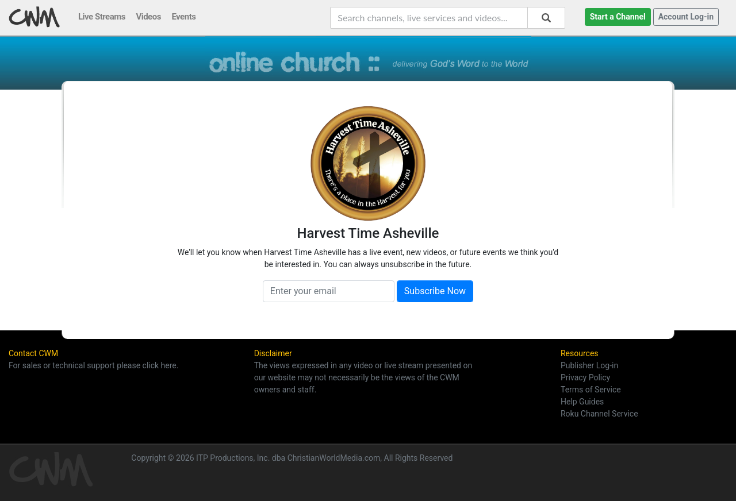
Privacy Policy (585, 377)
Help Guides (582, 401)
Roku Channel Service (599, 413)
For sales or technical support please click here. (93, 365)
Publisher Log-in (589, 365)
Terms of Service (591, 389)
